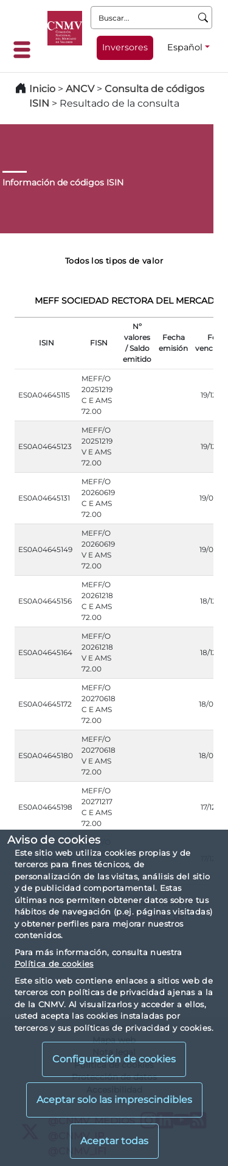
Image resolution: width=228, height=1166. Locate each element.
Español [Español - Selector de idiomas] (184, 47)
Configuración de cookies (114, 1059)
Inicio (42, 89)
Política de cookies (54, 963)
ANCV (80, 89)
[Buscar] (203, 17)
